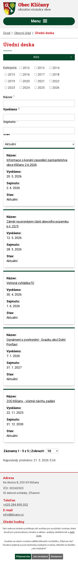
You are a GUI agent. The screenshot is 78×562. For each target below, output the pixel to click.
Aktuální (12, 199)
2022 (55, 81)
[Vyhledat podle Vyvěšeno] (39, 117)
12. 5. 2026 (14, 238)
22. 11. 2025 (14, 412)
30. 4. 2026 (14, 294)
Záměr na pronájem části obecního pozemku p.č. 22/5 (37, 224)
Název (7, 97)
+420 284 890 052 (15, 504)
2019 (11, 81)
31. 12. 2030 (14, 424)
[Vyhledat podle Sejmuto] (39, 130)
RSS (53, 57)
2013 (40, 68)
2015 (11, 74)
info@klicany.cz (13, 514)
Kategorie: (10, 67)
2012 (26, 68)
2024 (26, 87)
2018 (55, 74)
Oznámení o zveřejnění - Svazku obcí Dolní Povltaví (36, 342)
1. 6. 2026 (13, 306)
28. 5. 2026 (14, 249)
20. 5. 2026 (14, 176)
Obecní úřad (22, 33)
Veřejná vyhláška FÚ (20, 283)
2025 (41, 87)
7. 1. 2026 (13, 356)
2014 (55, 68)
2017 (41, 74)
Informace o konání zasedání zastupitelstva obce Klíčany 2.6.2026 (36, 162)
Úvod (6, 33)
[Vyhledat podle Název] (39, 103)
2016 (26, 74)
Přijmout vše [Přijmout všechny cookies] (23, 556)
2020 (26, 81)
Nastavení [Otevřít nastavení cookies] (56, 556)
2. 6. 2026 (13, 188)
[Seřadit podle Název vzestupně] (14, 95)
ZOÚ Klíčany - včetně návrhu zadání (30, 401)
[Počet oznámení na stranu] (52, 451)
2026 (55, 87)
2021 (41, 81)
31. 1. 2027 (14, 367)
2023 (11, 87)
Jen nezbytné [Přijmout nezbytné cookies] (40, 556)
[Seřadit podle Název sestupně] (14, 96)
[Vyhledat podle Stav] (39, 144)
